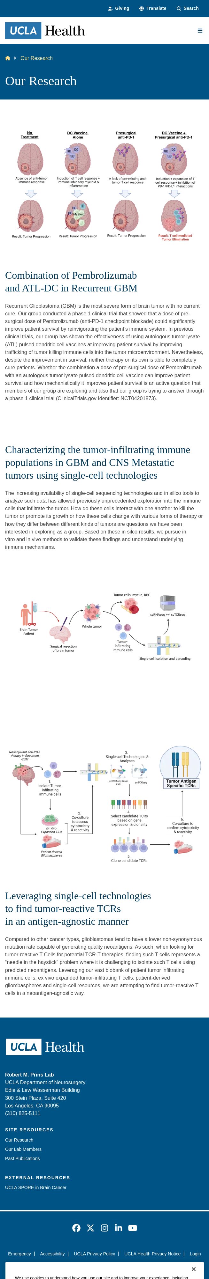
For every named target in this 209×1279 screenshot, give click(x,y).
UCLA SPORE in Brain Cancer (35, 1187)
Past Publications (22, 1158)
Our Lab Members (23, 1149)
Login (195, 1253)
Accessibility (52, 1253)
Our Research (19, 1140)
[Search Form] (188, 8)
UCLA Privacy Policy (94, 1253)
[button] (152, 8)
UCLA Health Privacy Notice (152, 1253)
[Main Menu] (200, 30)
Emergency (19, 1253)
